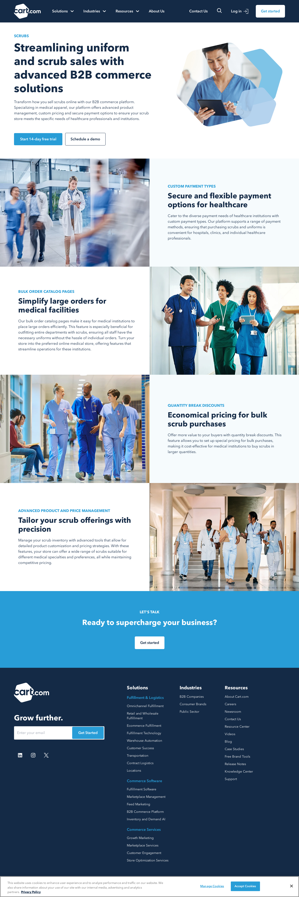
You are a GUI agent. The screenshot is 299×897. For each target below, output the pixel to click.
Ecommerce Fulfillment (144, 725)
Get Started (88, 732)
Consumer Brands (193, 704)
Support (231, 779)
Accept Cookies (245, 886)
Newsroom (233, 711)
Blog (228, 741)
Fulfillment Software (141, 789)
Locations (134, 770)
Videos (230, 734)
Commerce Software (144, 781)
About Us (156, 11)
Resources (236, 688)
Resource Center (237, 726)
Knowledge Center (239, 771)
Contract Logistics (140, 763)
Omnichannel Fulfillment (145, 706)
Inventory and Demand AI (146, 819)
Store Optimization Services (147, 860)
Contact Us (198, 11)
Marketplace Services (142, 845)
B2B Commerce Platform (145, 812)
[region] (149, 886)
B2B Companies (192, 696)
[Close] (291, 886)
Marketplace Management (146, 797)
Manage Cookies (212, 886)
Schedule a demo (85, 139)
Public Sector (189, 711)
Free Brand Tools (237, 756)
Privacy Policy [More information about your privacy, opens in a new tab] (31, 892)
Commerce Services (144, 829)
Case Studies (234, 749)
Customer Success (140, 748)
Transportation (137, 755)
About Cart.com (237, 696)
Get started (270, 11)
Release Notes (235, 764)
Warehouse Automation (144, 740)
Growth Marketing (140, 838)
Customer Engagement (144, 853)
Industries (191, 688)
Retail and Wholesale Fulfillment (142, 715)
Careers (230, 704)
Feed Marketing (138, 804)
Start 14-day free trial (38, 139)
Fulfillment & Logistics (145, 697)
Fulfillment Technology (144, 733)
